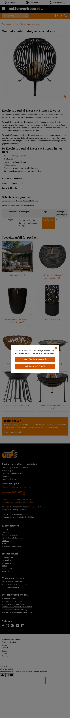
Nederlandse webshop (34, 359)
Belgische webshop (34, 366)
